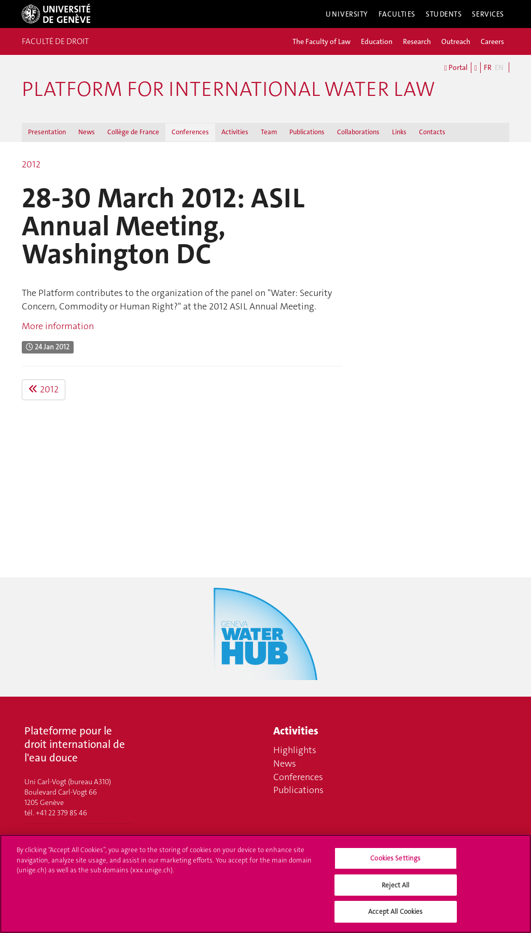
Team (269, 132)
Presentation (47, 132)
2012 (31, 164)
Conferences (190, 132)
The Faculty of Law (321, 41)
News (86, 132)
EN (499, 67)
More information (58, 326)
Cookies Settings (395, 862)
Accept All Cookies (395, 916)
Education (377, 41)
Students (444, 14)
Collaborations (358, 132)
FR (488, 67)
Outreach (455, 41)
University (347, 14)
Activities (234, 132)
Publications (307, 132)
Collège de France (133, 132)
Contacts (432, 132)
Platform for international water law (228, 89)
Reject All (395, 889)
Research (417, 41)
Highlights (294, 750)
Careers (492, 41)
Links (399, 132)
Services (488, 14)
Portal (456, 68)
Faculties (397, 14)
